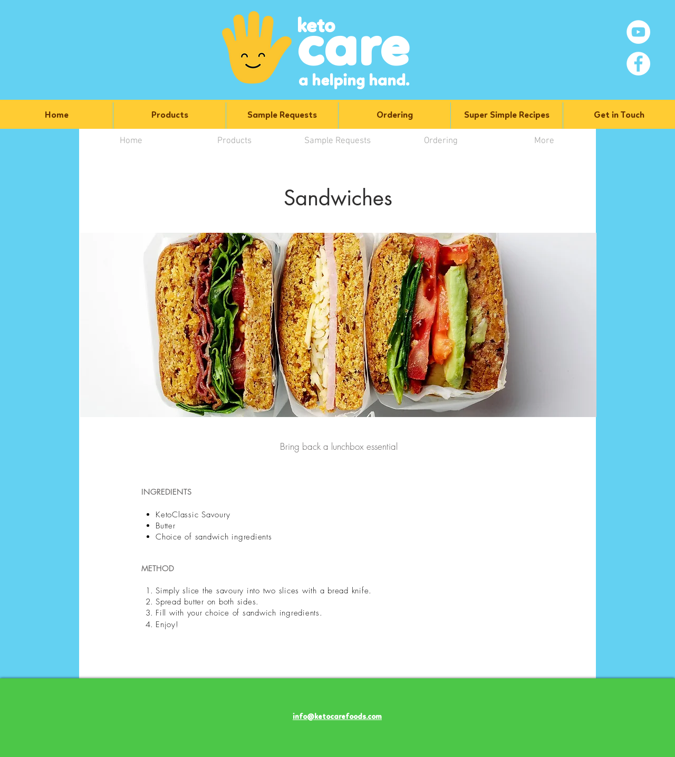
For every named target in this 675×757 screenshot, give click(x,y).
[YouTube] (638, 32)
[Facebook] (638, 63)
